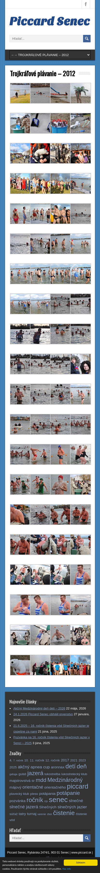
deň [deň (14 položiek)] (81, 766)
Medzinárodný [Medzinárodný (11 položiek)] (65, 780)
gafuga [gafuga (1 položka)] (13, 774)
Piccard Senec (49, 21)
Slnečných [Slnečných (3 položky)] (47, 807)
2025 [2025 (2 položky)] (13, 767)
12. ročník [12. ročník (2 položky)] (52, 760)
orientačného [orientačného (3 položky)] (55, 787)
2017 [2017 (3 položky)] (65, 760)
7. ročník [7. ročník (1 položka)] (18, 760)
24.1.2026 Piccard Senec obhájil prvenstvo (43, 714)
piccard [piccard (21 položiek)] (77, 786)
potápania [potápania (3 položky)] (47, 793)
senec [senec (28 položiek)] (58, 799)
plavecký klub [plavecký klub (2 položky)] (19, 794)
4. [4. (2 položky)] (10, 760)
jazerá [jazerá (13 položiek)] (35, 773)
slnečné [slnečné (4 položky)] (76, 800)
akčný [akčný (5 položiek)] (23, 766)
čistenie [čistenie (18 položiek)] (64, 812)
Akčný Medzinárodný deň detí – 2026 (39, 708)
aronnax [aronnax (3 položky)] (57, 767)
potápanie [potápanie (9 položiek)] (68, 793)
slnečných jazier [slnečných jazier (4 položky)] (72, 807)
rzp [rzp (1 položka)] (46, 801)
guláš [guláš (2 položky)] (22, 774)
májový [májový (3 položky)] (15, 787)
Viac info (66, 869)
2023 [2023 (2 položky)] (82, 760)
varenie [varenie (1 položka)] (41, 814)
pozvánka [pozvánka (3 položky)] (17, 801)
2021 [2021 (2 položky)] (74, 760)
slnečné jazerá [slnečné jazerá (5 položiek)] (23, 806)
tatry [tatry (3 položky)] (22, 814)
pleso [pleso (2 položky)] (34, 794)
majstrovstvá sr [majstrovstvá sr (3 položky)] (22, 780)
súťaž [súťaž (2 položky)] (13, 814)
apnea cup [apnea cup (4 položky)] (40, 767)
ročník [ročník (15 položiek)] (35, 800)
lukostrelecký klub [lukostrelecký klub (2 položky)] (74, 774)
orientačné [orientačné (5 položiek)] (32, 787)
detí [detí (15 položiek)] (70, 766)
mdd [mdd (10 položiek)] (41, 780)
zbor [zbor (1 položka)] (49, 814)
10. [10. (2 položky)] (26, 760)
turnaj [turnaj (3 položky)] (31, 814)
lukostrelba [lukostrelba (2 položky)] (52, 774)
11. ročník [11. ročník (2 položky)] (37, 760)
